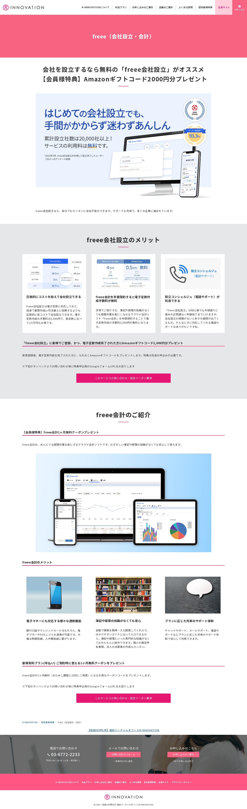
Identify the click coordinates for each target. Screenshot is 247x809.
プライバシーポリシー (181, 782)
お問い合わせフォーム (125, 754)
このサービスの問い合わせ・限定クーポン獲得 (123, 378)
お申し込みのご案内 (185, 754)
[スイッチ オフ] (239, 7)
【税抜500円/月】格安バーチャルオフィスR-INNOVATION (123, 730)
